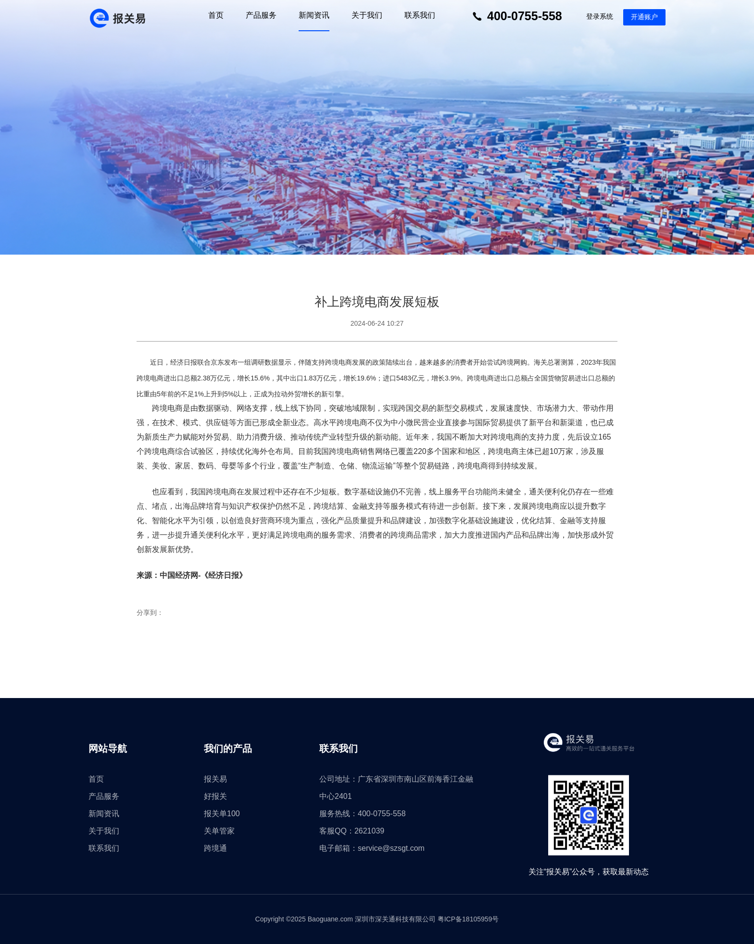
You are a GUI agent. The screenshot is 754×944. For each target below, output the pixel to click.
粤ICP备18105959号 (468, 919)
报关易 (215, 779)
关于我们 (367, 15)
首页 (216, 15)
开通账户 (644, 17)
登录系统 (599, 16)
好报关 (215, 796)
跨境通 (215, 848)
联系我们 (419, 15)
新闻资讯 (314, 15)
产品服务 (261, 15)
